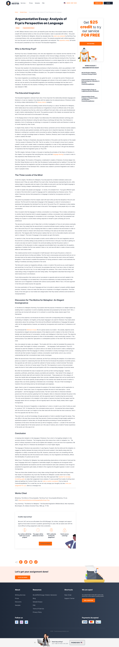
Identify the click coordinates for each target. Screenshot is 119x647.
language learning (58, 154)
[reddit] (36, 562)
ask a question (88, 600)
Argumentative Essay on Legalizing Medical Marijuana (90, 90)
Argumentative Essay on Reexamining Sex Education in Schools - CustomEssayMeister (90, 82)
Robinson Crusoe (31, 330)
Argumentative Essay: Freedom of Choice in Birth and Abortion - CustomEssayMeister (90, 99)
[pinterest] (31, 562)
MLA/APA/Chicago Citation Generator (45, 595)
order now (98, 3)
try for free (90, 43)
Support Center (69, 598)
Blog (34, 598)
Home (16, 12)
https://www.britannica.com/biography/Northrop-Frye (33, 500)
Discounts (18, 602)
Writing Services (20, 595)
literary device (41, 102)
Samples (37, 3)
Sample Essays (37, 602)
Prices (31, 3)
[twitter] (26, 562)
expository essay (64, 40)
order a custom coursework (50, 481)
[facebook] (21, 562)
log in (108, 3)
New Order (68, 595)
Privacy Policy (37, 612)
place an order (45, 543)
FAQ (43, 3)
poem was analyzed (59, 36)
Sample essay (23, 12)
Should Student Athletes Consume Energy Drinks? (89, 73)
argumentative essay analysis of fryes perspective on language (45, 12)
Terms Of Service (38, 608)
